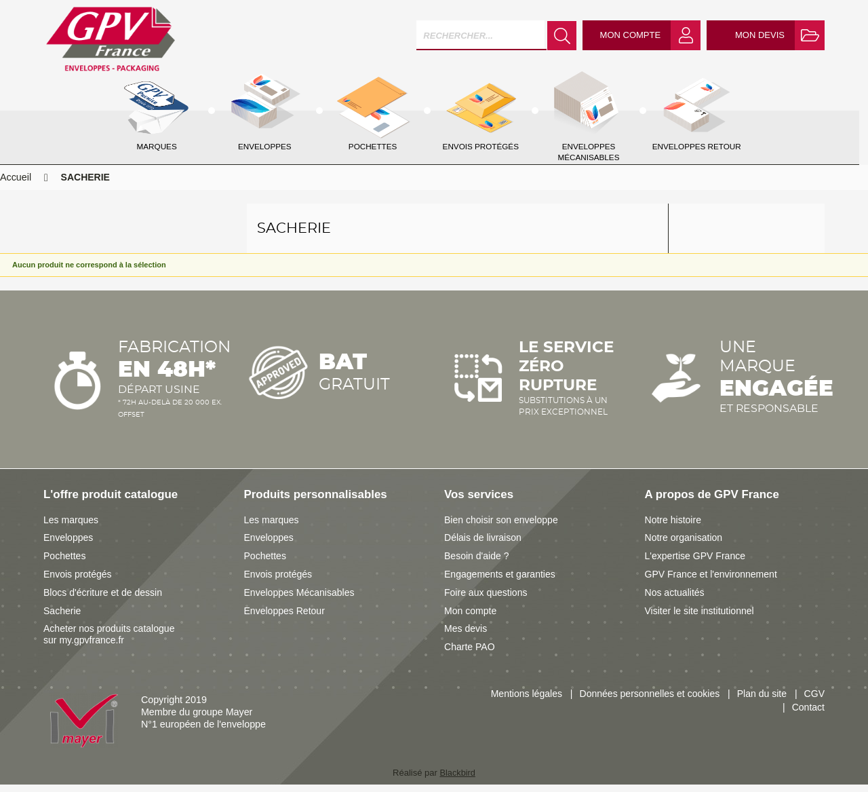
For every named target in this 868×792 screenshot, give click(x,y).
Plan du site (761, 701)
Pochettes (65, 564)
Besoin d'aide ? (477, 564)
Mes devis (466, 636)
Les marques (71, 527)
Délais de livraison (483, 545)
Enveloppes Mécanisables (300, 600)
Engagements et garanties (500, 582)
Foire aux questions (486, 600)
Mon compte (471, 618)
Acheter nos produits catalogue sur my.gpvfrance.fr (110, 642)
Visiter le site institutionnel (700, 618)
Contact (808, 715)
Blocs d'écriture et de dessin (103, 600)
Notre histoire (674, 527)
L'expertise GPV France (696, 564)
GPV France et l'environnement (712, 582)
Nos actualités (675, 600)
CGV (814, 701)
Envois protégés (78, 582)
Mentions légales (522, 701)
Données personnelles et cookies (647, 701)
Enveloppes (68, 545)
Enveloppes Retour (285, 618)
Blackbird (457, 781)
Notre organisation (684, 545)
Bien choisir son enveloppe (502, 527)
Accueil (15, 185)
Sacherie (62, 618)
